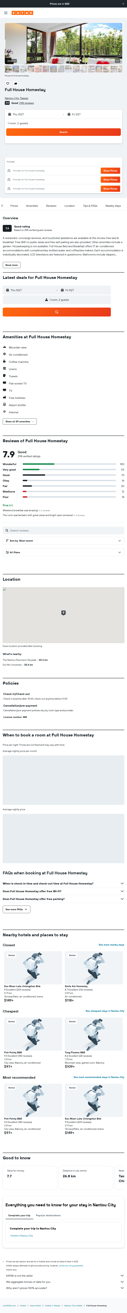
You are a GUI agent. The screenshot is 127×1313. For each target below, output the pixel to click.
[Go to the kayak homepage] (22, 13)
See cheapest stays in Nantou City (105, 1010)
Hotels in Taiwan (52, 1305)
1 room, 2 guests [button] (18, 123)
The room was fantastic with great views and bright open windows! (44, 515)
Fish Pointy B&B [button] (13, 1052)
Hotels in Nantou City (21, 1235)
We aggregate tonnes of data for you (65, 1282)
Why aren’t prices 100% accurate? (65, 1288)
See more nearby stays (111, 944)
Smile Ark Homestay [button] (76, 986)
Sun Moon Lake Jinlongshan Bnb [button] (22, 986)
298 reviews (26, 103)
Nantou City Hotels (73, 1305)
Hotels (23, 1305)
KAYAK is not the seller (65, 1276)
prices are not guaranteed (71, 1265)
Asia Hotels (35, 1305)
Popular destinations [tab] (48, 1215)
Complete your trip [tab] (19, 1215)
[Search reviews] (66, 530)
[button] (123, 4)
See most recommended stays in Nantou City (99, 1077)
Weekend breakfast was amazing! (26, 510)
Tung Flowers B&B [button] (75, 1052)
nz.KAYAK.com (9, 1305)
